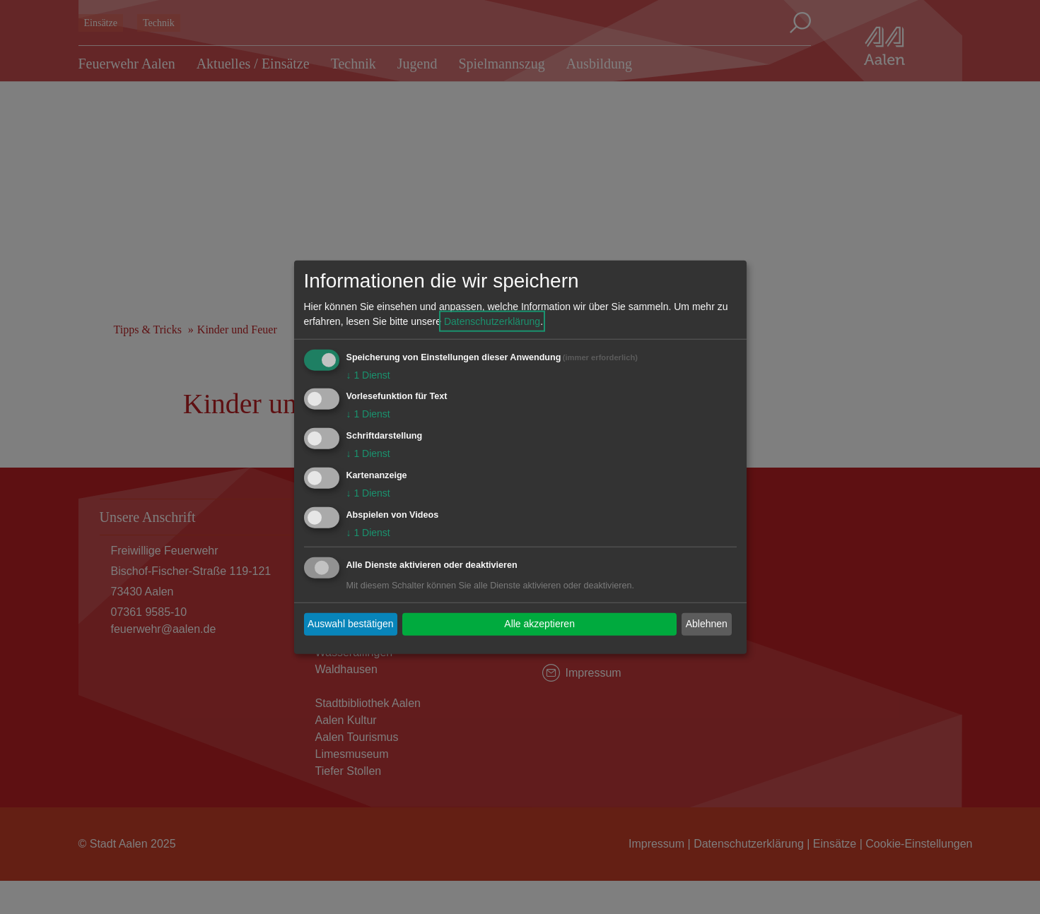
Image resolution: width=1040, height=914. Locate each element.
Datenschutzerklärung (492, 320)
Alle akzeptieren (539, 623)
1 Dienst (368, 374)
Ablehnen (707, 623)
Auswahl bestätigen (350, 623)
